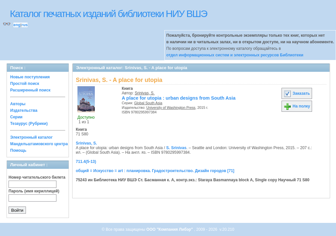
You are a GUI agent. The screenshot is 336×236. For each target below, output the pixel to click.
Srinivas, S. (145, 93)
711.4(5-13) (86, 161)
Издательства (23, 110)
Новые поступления (30, 77)
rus (24, 25)
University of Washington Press (171, 107)
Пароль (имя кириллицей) (34, 191)
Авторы (18, 104)
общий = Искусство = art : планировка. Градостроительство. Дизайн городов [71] (155, 170)
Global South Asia (148, 103)
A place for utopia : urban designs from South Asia (179, 98)
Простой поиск (24, 83)
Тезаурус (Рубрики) (29, 123)
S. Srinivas (176, 148)
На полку (297, 106)
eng (16, 25)
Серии (16, 117)
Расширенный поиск (30, 90)
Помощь (18, 150)
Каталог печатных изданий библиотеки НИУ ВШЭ (108, 13)
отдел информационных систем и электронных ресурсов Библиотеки (235, 55)
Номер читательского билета (37, 177)
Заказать (297, 93)
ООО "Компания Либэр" (170, 229)
